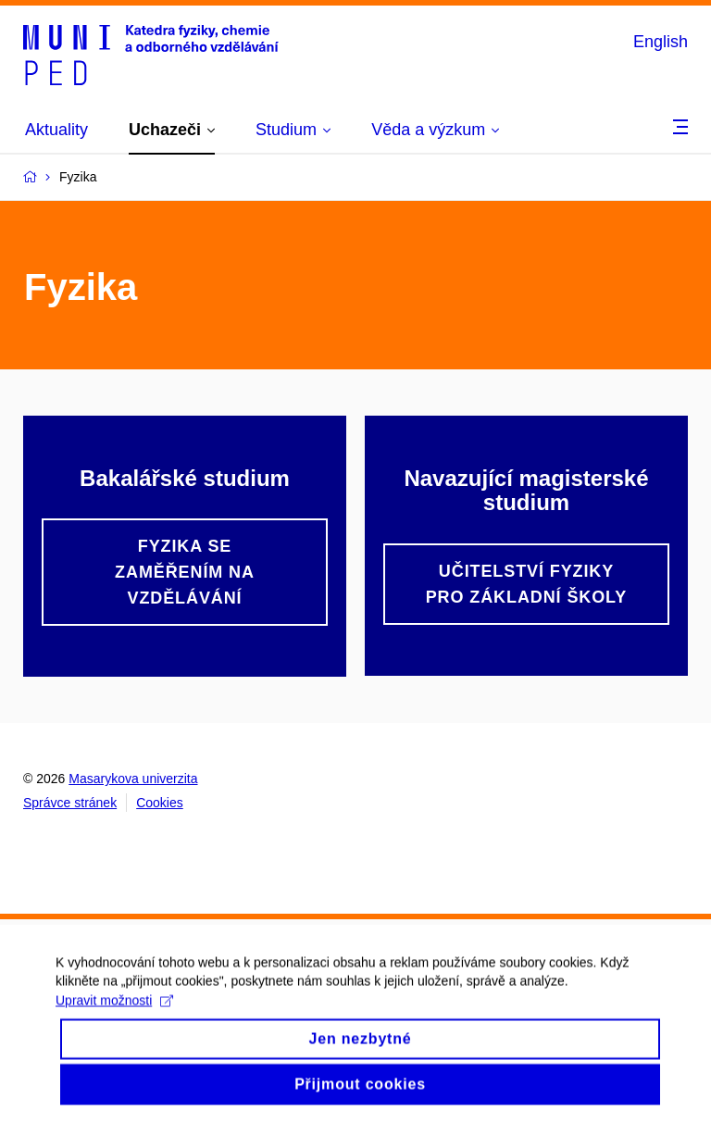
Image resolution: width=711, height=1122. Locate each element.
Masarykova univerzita (133, 778)
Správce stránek (70, 802)
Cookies (159, 802)
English (660, 41)
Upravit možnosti (114, 1012)
